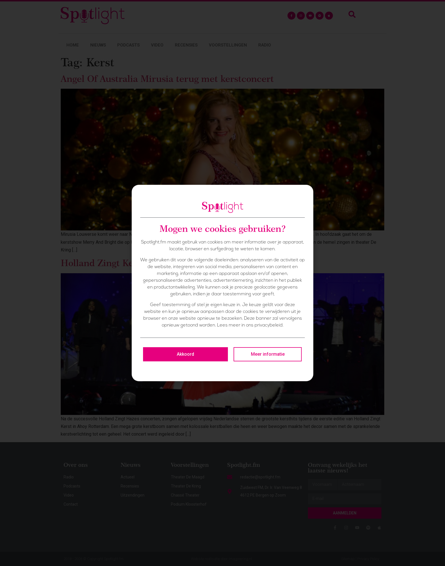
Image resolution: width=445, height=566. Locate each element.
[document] (222, 283)
